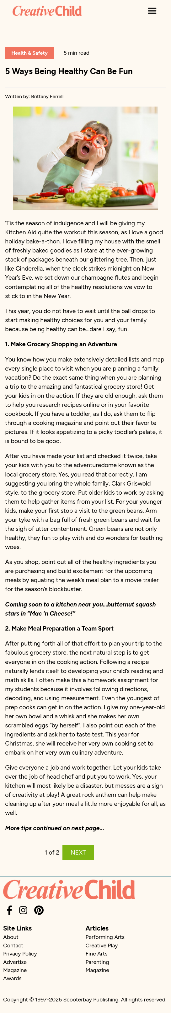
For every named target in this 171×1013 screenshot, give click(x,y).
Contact (13, 945)
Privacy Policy (20, 953)
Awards (12, 978)
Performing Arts (105, 937)
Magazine (15, 970)
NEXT (78, 852)
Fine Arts (97, 953)
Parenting (97, 962)
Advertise (15, 962)
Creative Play (102, 945)
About (11, 937)
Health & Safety (29, 53)
